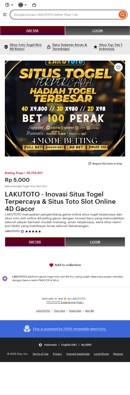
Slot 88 (89, 310)
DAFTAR (32, 31)
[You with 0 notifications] (22, 5)
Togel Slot (75, 310)
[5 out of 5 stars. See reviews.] (33, 231)
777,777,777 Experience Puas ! (65, 302)
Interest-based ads (78, 353)
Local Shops (101, 353)
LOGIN (97, 31)
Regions (118, 353)
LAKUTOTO (12, 231)
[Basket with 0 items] (34, 5)
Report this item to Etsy (105, 164)
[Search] (123, 14)
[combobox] (64, 14)
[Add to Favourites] (118, 67)
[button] (65, 345)
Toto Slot (59, 310)
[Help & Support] (9, 5)
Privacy (57, 353)
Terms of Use (40, 353)
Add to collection (65, 265)
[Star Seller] (22, 231)
